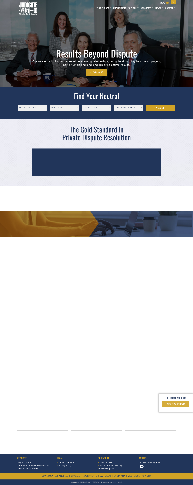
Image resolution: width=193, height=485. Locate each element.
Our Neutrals (119, 8)
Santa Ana (119, 476)
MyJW (162, 3)
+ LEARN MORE (96, 72)
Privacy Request (106, 468)
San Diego (105, 476)
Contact (169, 8)
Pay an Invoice (24, 462)
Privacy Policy (65, 465)
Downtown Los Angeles (55, 476)
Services (132, 8)
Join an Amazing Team (150, 462)
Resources (146, 8)
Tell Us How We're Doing (110, 465)
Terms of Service (66, 462)
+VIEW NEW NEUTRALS (175, 404)
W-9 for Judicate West (28, 468)
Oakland (75, 476)
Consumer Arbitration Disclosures (33, 465)
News (158, 8)
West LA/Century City (139, 476)
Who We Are (102, 8)
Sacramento (90, 476)
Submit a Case (105, 462)
